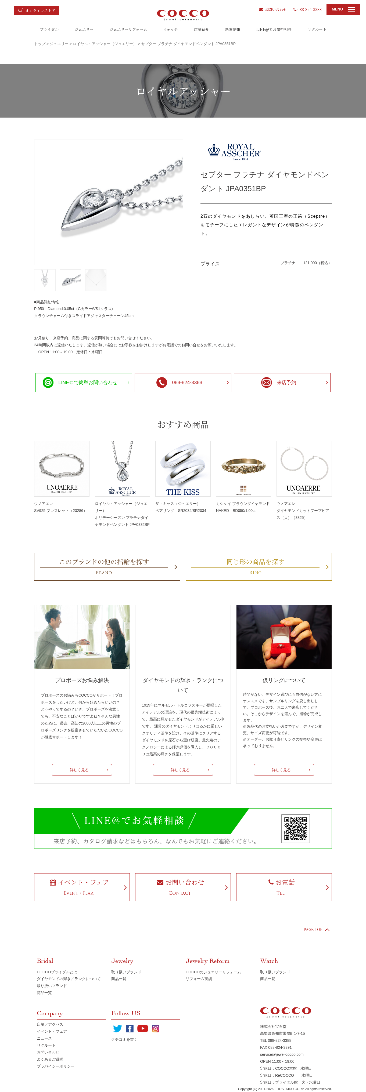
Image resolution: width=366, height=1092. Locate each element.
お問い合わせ (273, 9)
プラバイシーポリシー (55, 1066)
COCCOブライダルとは (57, 972)
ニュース (44, 1038)
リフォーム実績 (199, 979)
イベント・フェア (52, 1031)
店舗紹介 (201, 29)
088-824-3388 (307, 9)
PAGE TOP (316, 929)
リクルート (317, 29)
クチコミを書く (124, 1039)
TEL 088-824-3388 (275, 1040)
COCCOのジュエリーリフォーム (213, 972)
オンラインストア (40, 10)
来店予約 (278, 382)
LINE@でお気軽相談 (274, 29)
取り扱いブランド (52, 986)
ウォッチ (170, 29)
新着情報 (232, 29)
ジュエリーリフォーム (128, 29)
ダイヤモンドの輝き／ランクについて (69, 979)
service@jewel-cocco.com (282, 1054)
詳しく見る (79, 770)
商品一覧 (44, 993)
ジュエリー (84, 29)
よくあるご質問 (50, 1059)
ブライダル (49, 29)
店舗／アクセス (50, 1024)
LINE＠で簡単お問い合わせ (80, 382)
